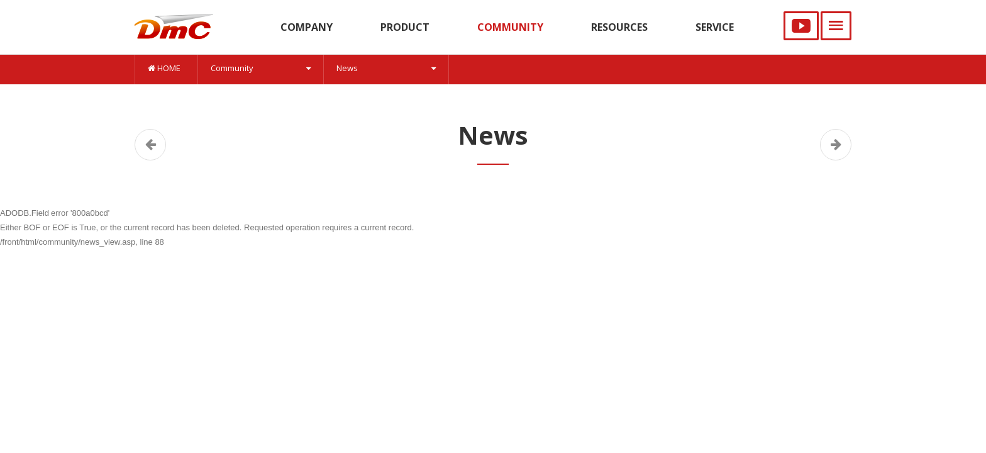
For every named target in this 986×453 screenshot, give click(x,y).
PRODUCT (404, 27)
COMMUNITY (510, 27)
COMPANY (306, 27)
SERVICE (714, 27)
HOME (164, 68)
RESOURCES (619, 27)
